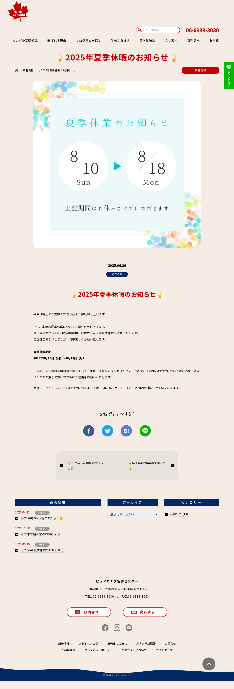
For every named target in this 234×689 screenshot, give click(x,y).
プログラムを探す (88, 40)
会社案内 (171, 40)
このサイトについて (134, 650)
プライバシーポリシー (98, 650)
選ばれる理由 (56, 40)
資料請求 (193, 40)
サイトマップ (164, 650)
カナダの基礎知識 (25, 40)
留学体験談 (147, 40)
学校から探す (120, 40)
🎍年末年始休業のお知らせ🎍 (147, 466)
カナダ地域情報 (146, 643)
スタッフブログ (88, 643)
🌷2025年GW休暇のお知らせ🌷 (85, 466)
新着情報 (28, 70)
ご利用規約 (68, 650)
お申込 (214, 40)
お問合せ (91, 611)
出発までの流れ (117, 643)
